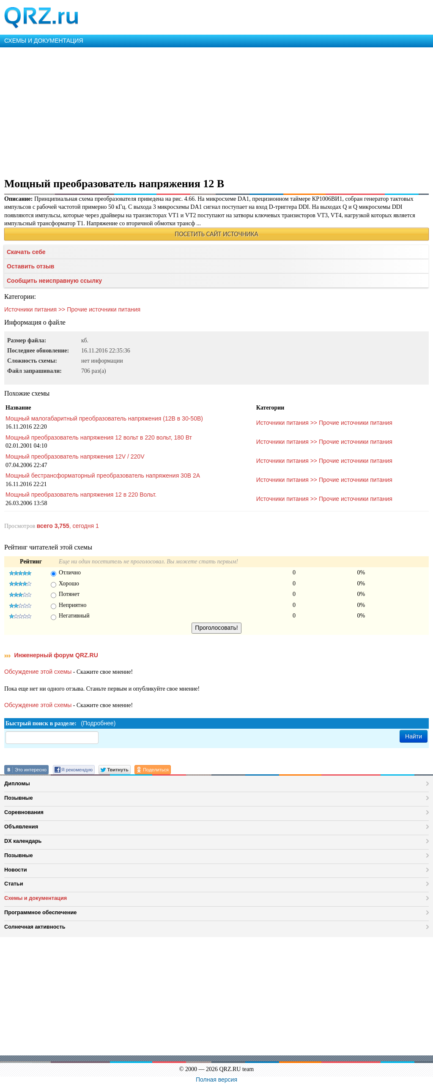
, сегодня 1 (68, 525)
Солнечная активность (35, 927)
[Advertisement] (216, 111)
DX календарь (22, 841)
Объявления (21, 826)
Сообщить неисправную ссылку (54, 280)
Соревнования (24, 812)
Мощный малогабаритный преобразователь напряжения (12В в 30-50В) (104, 418)
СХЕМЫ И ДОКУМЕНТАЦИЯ (43, 40)
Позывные (18, 798)
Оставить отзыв (30, 266)
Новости (15, 869)
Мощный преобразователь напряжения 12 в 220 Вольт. (80, 494)
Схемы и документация (35, 898)
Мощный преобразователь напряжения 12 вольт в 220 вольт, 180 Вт (98, 437)
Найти (413, 736)
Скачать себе (26, 252)
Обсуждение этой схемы (37, 671)
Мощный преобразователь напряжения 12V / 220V (75, 456)
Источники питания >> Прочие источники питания (72, 309)
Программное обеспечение (40, 912)
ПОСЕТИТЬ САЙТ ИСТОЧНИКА (216, 234)
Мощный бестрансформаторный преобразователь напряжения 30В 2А (102, 475)
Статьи (13, 883)
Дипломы (17, 783)
